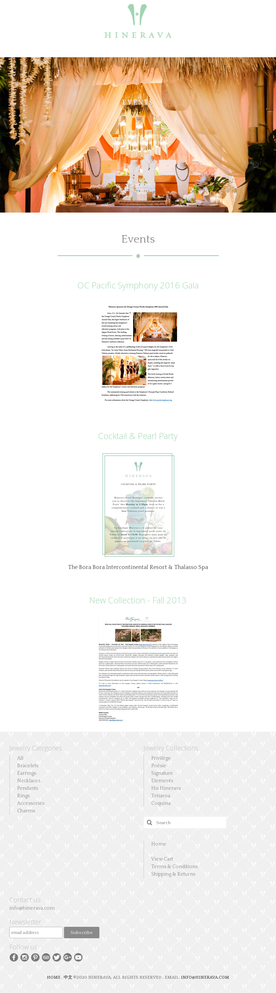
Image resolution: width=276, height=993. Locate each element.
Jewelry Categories (35, 748)
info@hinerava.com (32, 908)
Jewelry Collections (170, 748)
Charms (26, 811)
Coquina (161, 803)
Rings (23, 796)
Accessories (30, 803)
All (20, 758)
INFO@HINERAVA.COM (205, 977)
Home (158, 844)
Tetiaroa (160, 796)
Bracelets (27, 766)
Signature (162, 773)
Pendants (27, 788)
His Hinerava (166, 788)
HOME (54, 977)
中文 (68, 977)
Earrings (26, 773)
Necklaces (28, 781)
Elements (162, 781)
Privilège (161, 758)
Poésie (158, 766)
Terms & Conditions (174, 867)
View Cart (162, 859)
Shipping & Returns (173, 874)
